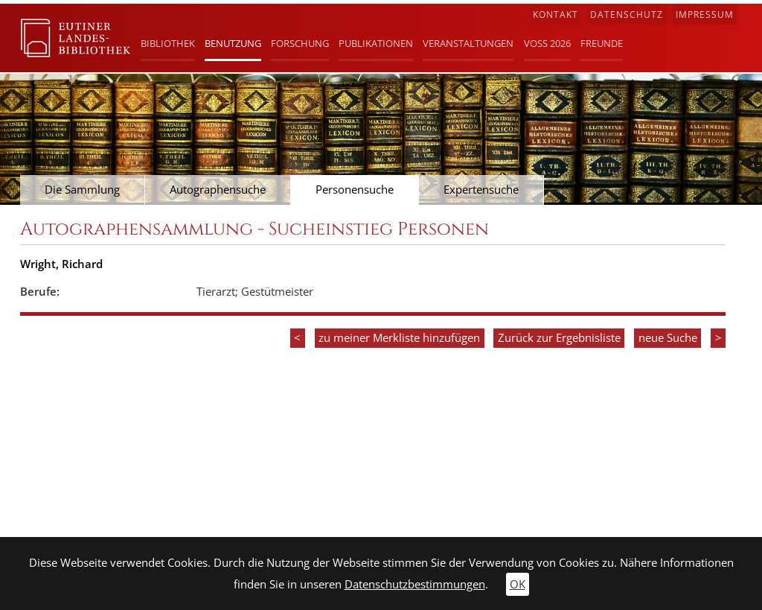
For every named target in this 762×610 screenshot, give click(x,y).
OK (517, 584)
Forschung (300, 43)
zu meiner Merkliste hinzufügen (399, 338)
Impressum (705, 14)
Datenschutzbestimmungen (415, 584)
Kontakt (555, 14)
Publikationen (376, 43)
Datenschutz (626, 14)
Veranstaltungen (468, 43)
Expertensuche (481, 189)
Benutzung (233, 43)
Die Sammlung (82, 189)
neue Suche (667, 338)
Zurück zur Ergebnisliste (559, 338)
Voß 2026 (547, 43)
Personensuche (355, 189)
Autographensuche (218, 189)
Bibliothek (168, 43)
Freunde (601, 43)
